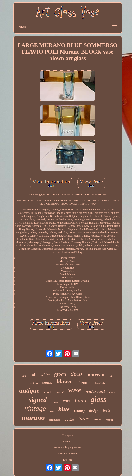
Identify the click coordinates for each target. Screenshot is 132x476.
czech (47, 392)
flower (109, 419)
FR (70, 459)
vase (74, 390)
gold (111, 376)
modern (54, 402)
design (94, 410)
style (69, 420)
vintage (35, 408)
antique (29, 390)
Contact (67, 441)
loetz (106, 410)
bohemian (83, 383)
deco (76, 373)
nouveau (95, 374)
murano (33, 417)
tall (33, 374)
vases (97, 419)
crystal (59, 392)
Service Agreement (68, 453)
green (60, 374)
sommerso (54, 419)
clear (112, 392)
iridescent (95, 391)
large (83, 418)
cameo (100, 382)
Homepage (67, 435)
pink (24, 375)
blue (64, 408)
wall (52, 411)
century (79, 410)
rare (66, 401)
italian (34, 383)
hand (80, 400)
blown (64, 381)
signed (38, 400)
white (45, 375)
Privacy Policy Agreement (67, 447)
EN (65, 459)
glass (98, 399)
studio (47, 382)
